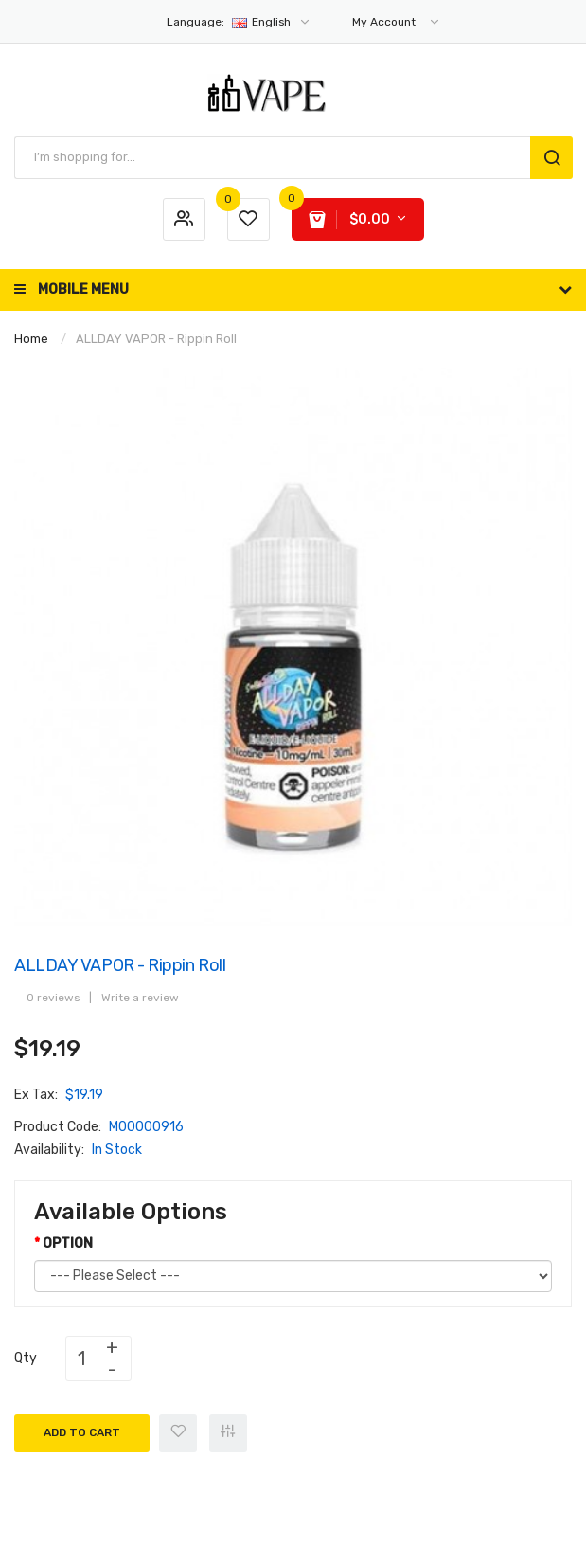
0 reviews (53, 997)
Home (31, 339)
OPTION (68, 1243)
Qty (25, 1358)
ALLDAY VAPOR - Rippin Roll (156, 339)
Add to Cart (82, 1432)
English (239, 21)
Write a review (140, 997)
